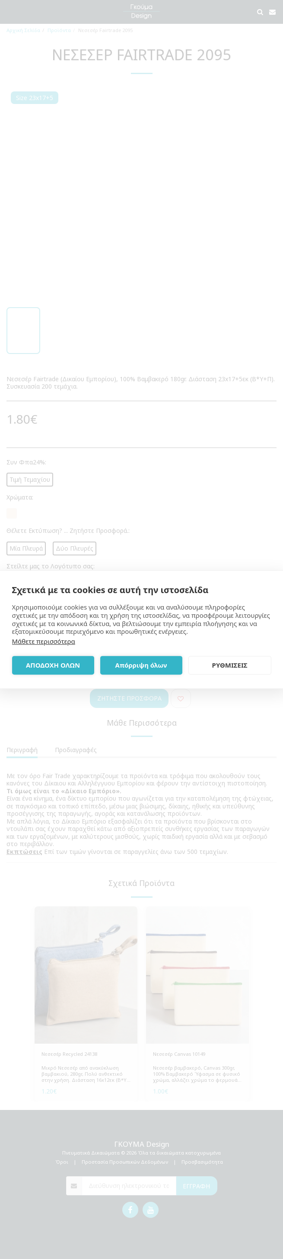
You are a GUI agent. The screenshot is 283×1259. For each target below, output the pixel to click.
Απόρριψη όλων (141, 665)
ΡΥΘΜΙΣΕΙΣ (230, 665)
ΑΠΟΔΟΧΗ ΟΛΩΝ (53, 665)
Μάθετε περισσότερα (43, 641)
